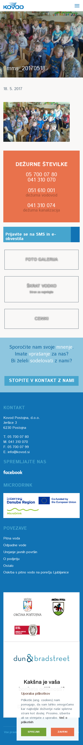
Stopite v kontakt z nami (41, 381)
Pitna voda (11, 538)
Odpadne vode (14, 545)
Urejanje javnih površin (20, 552)
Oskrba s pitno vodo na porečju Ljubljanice (36, 572)
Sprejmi (34, 732)
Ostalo (8, 565)
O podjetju (11, 559)
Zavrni (63, 732)
